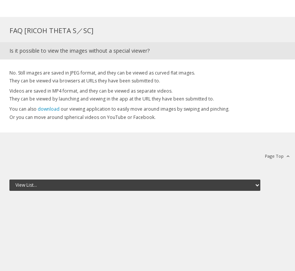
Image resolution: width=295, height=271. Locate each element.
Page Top (274, 156)
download (49, 109)
